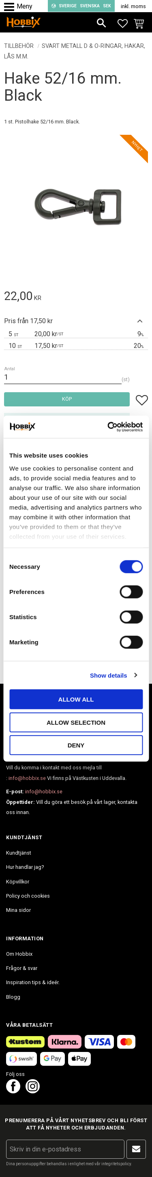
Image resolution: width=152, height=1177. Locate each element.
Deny (76, 745)
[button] (11, 7)
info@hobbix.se (27, 778)
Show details (108, 675)
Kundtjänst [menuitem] (18, 853)
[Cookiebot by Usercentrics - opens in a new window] (108, 426)
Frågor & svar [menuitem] (21, 968)
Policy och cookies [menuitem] (28, 896)
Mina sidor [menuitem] (18, 910)
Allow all (76, 699)
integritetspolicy (116, 1164)
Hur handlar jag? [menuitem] (25, 867)
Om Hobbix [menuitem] (19, 954)
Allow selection (76, 722)
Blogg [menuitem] (13, 997)
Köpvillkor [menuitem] (17, 882)
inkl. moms (133, 6)
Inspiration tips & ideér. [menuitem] (33, 982)
